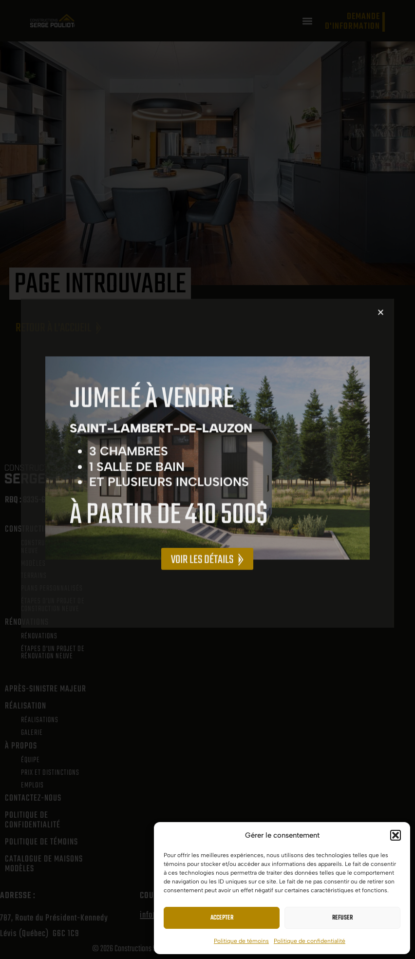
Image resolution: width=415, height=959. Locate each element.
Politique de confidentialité (309, 941)
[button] (395, 835)
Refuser (342, 918)
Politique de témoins (241, 941)
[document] (207, 479)
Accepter (221, 918)
